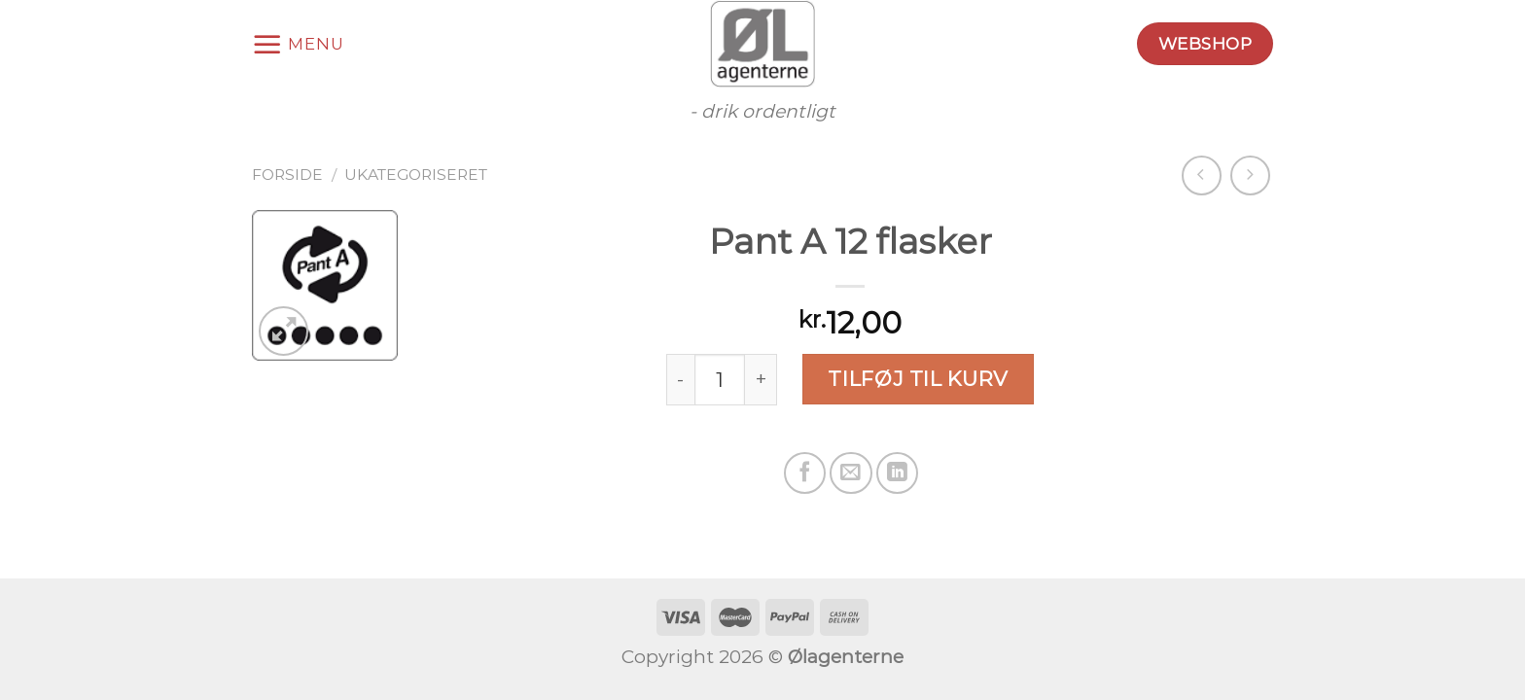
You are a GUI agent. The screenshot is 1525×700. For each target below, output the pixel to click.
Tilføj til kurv (918, 379)
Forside (287, 174)
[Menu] (298, 44)
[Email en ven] (850, 473)
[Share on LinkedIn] (897, 473)
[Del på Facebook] (805, 473)
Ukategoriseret (415, 174)
